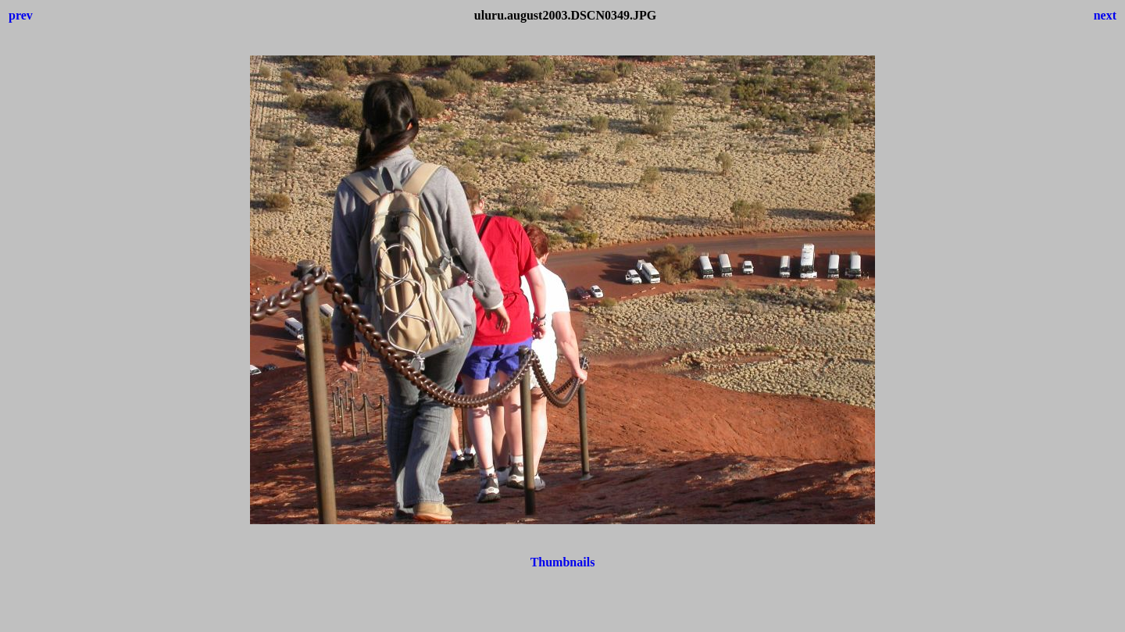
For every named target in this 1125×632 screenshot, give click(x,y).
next (1105, 15)
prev (21, 15)
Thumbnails (562, 562)
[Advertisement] (562, 620)
